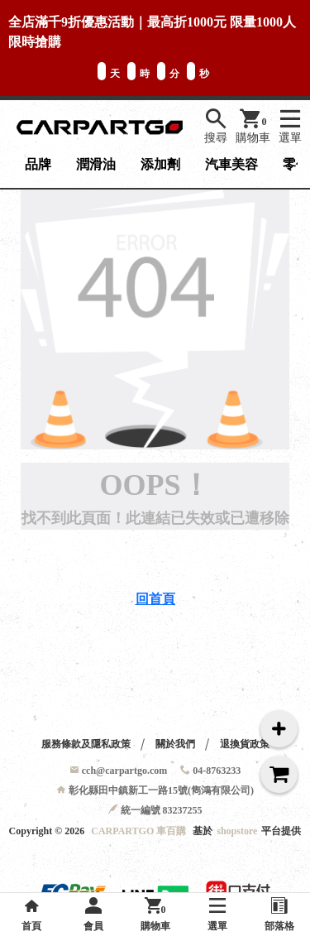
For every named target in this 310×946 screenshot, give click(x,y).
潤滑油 (96, 164)
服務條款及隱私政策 (86, 744)
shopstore (237, 831)
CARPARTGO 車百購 (138, 831)
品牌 (38, 164)
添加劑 (160, 164)
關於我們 (175, 744)
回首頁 (155, 599)
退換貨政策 (244, 744)
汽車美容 (231, 164)
